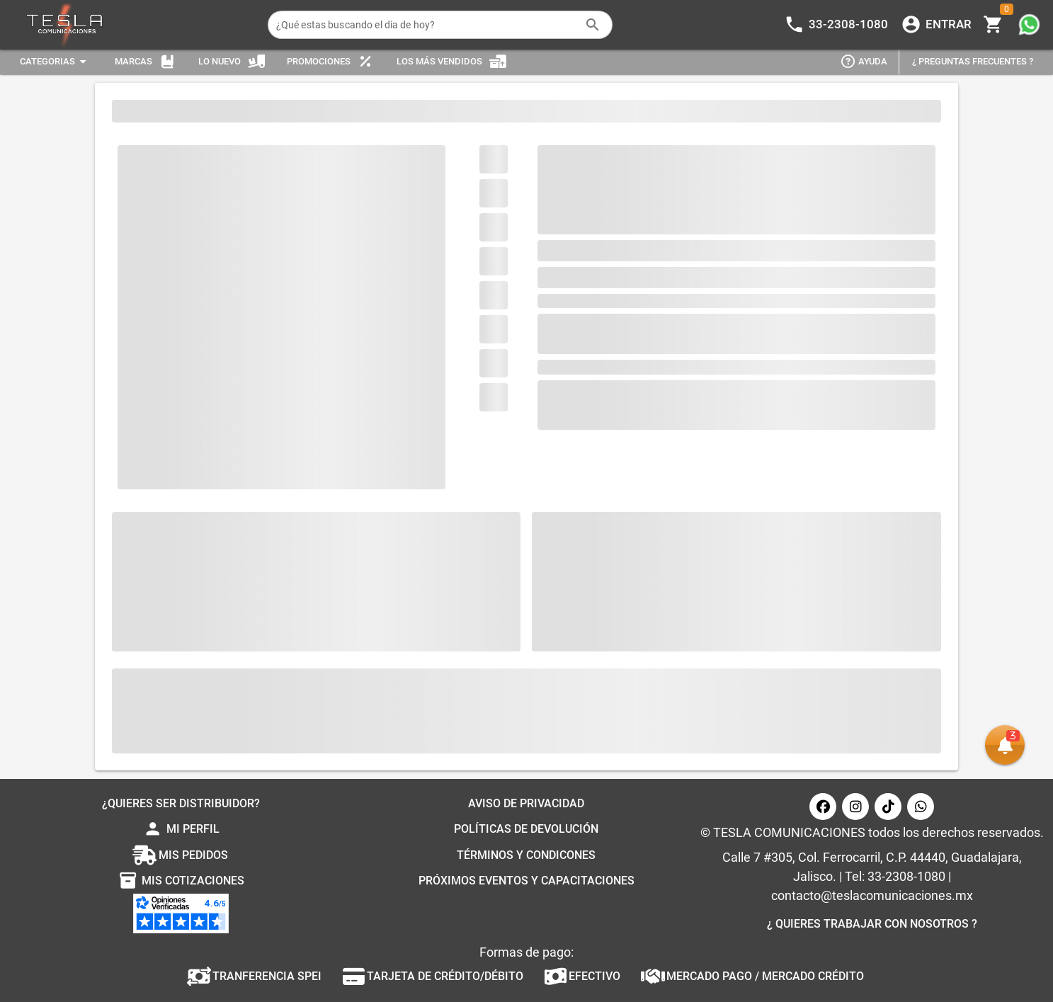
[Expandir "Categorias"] (55, 62)
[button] (1005, 745)
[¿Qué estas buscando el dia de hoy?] (426, 25)
